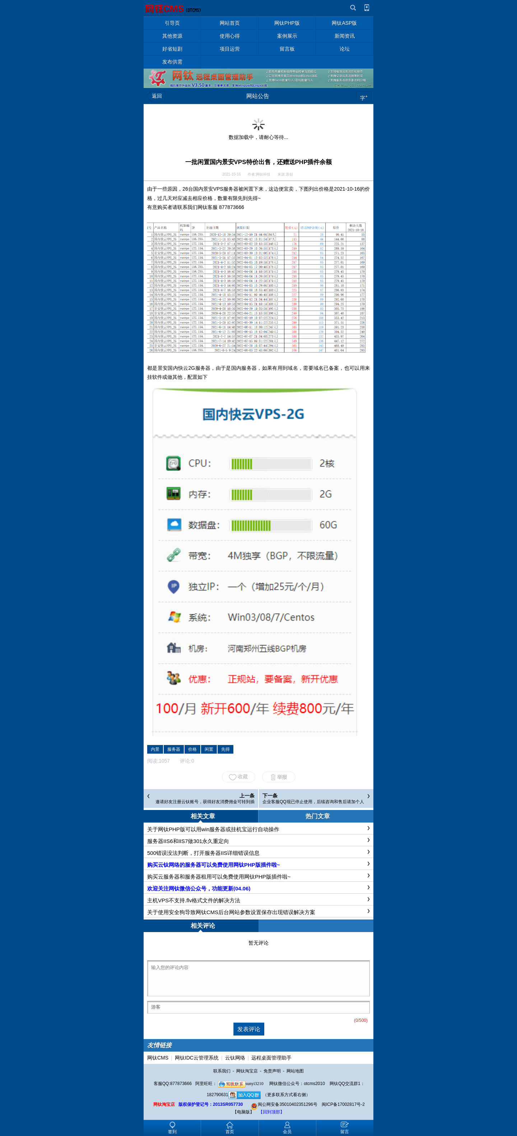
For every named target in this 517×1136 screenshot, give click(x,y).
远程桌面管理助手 (271, 1058)
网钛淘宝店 (247, 1071)
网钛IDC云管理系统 (197, 1058)
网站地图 (295, 1071)
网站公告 (257, 96)
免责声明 (272, 1071)
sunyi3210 (241, 1083)
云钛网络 (235, 1058)
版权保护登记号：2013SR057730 (210, 1104)
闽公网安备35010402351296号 (284, 1104)
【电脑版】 (243, 1111)
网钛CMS (157, 1058)
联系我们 (221, 1071)
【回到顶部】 (271, 1111)
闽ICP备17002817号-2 (343, 1104)
